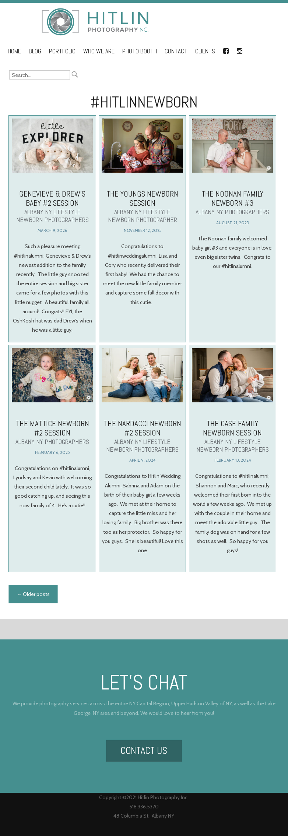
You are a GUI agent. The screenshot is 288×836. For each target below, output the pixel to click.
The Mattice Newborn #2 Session (52, 441)
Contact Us (144, 748)
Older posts (33, 594)
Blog (35, 51)
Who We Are (99, 51)
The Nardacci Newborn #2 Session (142, 443)
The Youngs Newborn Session (142, 206)
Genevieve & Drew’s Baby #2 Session (52, 206)
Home (14, 51)
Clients (205, 51)
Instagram (239, 49)
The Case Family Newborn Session (232, 443)
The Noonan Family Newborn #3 (232, 202)
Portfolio (62, 51)
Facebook (226, 49)
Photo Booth (139, 51)
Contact (176, 51)
